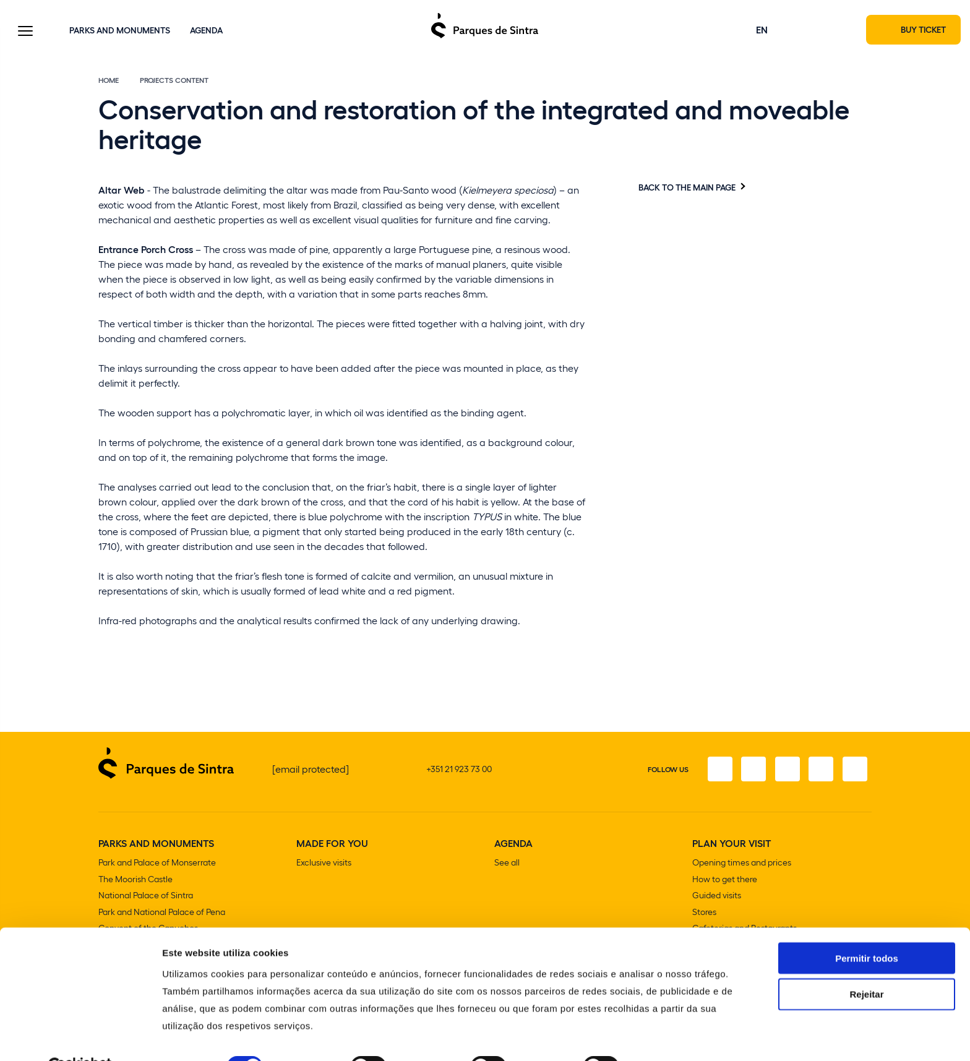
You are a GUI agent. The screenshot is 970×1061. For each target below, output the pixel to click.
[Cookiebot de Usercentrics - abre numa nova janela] (80, 1037)
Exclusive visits (323, 864)
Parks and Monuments (119, 30)
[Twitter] (785, 770)
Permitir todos (866, 927)
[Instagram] (750, 770)
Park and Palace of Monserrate (157, 864)
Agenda (206, 30)
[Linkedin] (854, 770)
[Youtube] (819, 770)
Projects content (174, 81)
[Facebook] (715, 770)
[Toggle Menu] (25, 32)
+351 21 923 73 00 (459, 770)
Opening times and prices (741, 864)
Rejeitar (866, 964)
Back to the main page (687, 188)
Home (108, 81)
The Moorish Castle (135, 880)
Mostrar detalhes (679, 1036)
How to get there (724, 880)
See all (507, 864)
